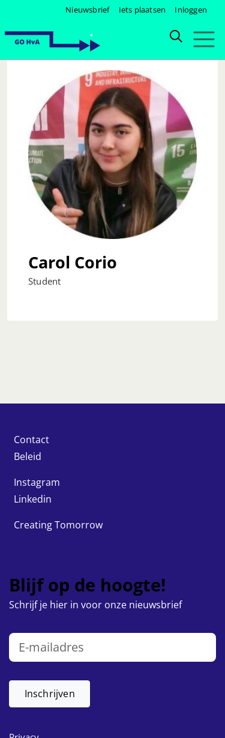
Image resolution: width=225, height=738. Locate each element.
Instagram (37, 482)
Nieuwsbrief (87, 9)
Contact (31, 439)
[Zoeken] (175, 35)
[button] (49, 693)
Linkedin (33, 499)
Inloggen (191, 9)
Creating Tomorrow (58, 524)
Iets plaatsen (142, 9)
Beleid (27, 456)
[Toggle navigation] (203, 39)
